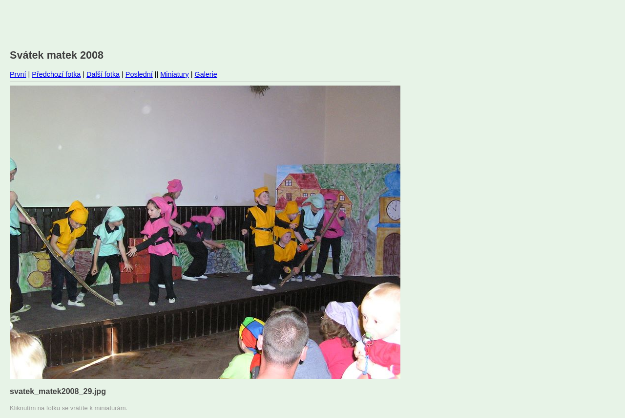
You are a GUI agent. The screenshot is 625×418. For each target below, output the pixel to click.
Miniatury (174, 74)
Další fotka (103, 74)
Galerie (205, 74)
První (18, 74)
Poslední (139, 74)
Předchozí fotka (56, 74)
